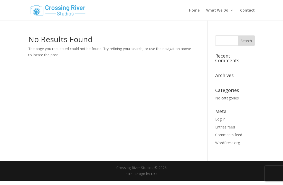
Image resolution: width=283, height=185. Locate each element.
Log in (220, 119)
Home (194, 10)
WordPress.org (227, 142)
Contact (247, 10)
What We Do (217, 10)
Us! (154, 173)
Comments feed (228, 134)
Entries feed (225, 127)
